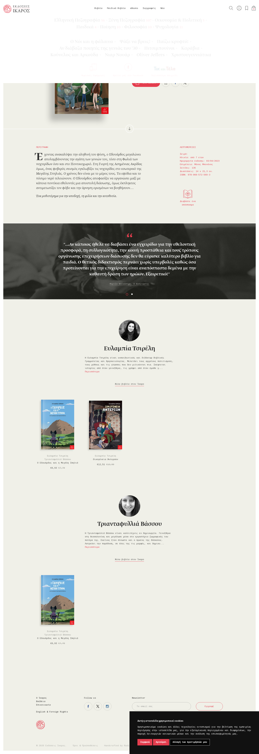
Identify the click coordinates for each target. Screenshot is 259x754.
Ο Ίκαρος (41, 698)
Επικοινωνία (43, 705)
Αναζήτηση (231, 8)
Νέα (163, 8)
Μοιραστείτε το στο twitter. (185, 83)
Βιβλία (98, 8)
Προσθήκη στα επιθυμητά (166, 83)
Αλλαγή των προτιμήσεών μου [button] (190, 742)
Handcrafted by (118, 745)
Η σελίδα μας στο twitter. (98, 706)
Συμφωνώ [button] (144, 742)
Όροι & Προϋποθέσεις (85, 745)
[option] (129, 259)
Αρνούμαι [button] (161, 742)
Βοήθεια (40, 701)
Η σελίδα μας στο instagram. (107, 706)
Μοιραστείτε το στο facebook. (175, 83)
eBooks (134, 8)
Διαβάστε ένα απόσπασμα (188, 203)
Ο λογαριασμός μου (239, 8)
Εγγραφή (209, 706)
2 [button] (132, 294)
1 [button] (127, 294)
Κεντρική (11, 21)
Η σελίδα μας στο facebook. (88, 706)
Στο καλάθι (149, 83)
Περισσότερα (92, 371)
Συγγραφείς (149, 8)
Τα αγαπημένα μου (246, 8)
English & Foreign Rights (52, 712)
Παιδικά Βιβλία (116, 8)
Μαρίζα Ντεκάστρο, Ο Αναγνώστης (129, 284)
